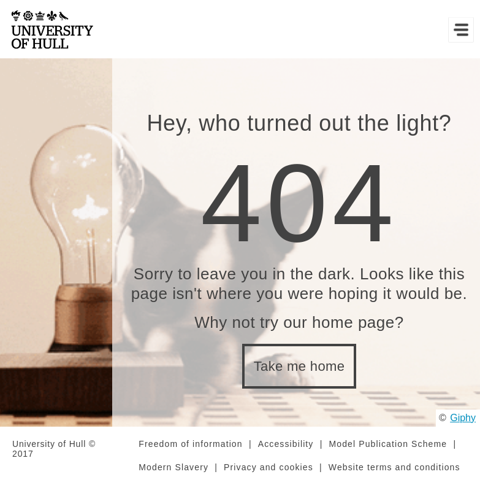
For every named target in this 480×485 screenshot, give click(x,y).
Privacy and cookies (268, 467)
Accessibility (286, 444)
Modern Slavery (173, 467)
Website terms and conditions (394, 467)
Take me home (299, 366)
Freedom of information (190, 444)
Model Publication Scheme (388, 444)
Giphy (463, 418)
